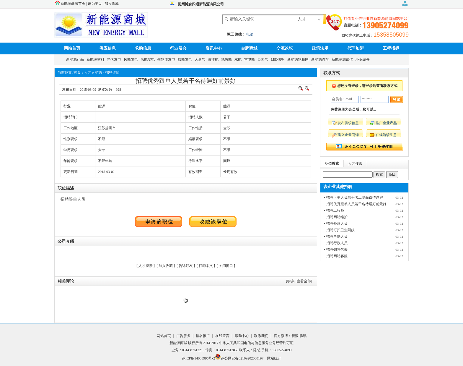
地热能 (227, 59)
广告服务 (183, 336)
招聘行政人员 (337, 243)
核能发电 (186, 59)
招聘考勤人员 (337, 236)
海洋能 (214, 59)
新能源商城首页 (73, 3)
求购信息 (143, 48)
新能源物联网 (298, 59)
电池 (249, 34)
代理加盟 (355, 48)
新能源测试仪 (343, 59)
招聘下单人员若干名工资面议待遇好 (354, 197)
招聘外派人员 (337, 223)
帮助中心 (242, 336)
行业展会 (178, 48)
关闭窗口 (226, 266)
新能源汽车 (321, 59)
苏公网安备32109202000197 (239, 358)
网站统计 (274, 358)
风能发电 (132, 59)
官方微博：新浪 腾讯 (290, 336)
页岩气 (263, 59)
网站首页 (72, 48)
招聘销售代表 (337, 249)
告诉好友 (186, 266)
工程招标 (391, 48)
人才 (87, 72)
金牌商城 (249, 48)
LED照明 (278, 59)
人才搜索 (145, 266)
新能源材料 (96, 59)
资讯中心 (214, 48)
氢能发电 (148, 59)
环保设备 (363, 59)
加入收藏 (112, 3)
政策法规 (320, 48)
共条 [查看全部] (299, 281)
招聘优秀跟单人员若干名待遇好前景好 (356, 204)
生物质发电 (167, 59)
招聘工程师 (335, 210)
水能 (238, 59)
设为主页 (95, 3)
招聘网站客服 (337, 256)
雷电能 (250, 59)
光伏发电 (115, 59)
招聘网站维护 (337, 217)
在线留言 (221, 336)
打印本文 (206, 266)
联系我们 (261, 336)
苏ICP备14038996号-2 (198, 358)
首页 (77, 72)
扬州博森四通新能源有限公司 (201, 4)
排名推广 (203, 336)
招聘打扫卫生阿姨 (340, 230)
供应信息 (107, 48)
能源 (98, 72)
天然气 (201, 59)
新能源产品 (76, 59)
